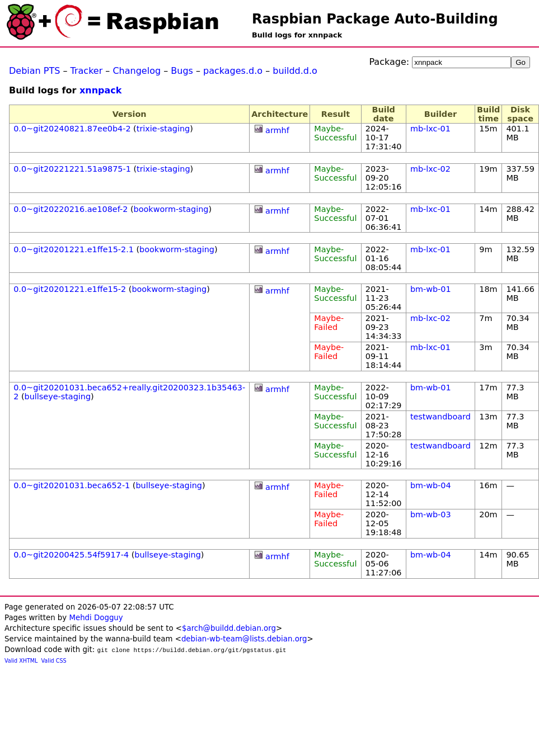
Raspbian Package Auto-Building (375, 19)
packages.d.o (233, 70)
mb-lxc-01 (430, 128)
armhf (277, 130)
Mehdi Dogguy (96, 617)
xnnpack (100, 90)
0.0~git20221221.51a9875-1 (72, 168)
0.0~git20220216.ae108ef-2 (70, 209)
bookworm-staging (171, 209)
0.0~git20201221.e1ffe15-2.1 (73, 249)
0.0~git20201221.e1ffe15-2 (69, 289)
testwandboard (440, 416)
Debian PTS (34, 70)
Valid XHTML (21, 661)
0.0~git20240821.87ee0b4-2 (71, 128)
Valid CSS (54, 661)
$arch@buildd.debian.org (229, 628)
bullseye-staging (58, 396)
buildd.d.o (295, 70)
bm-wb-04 (430, 485)
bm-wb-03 (430, 514)
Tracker (87, 70)
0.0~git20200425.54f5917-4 (71, 554)
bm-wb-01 (430, 289)
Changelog (137, 70)
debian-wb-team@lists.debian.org (244, 639)
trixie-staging (163, 128)
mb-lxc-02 (430, 168)
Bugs (182, 70)
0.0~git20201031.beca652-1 (71, 485)
